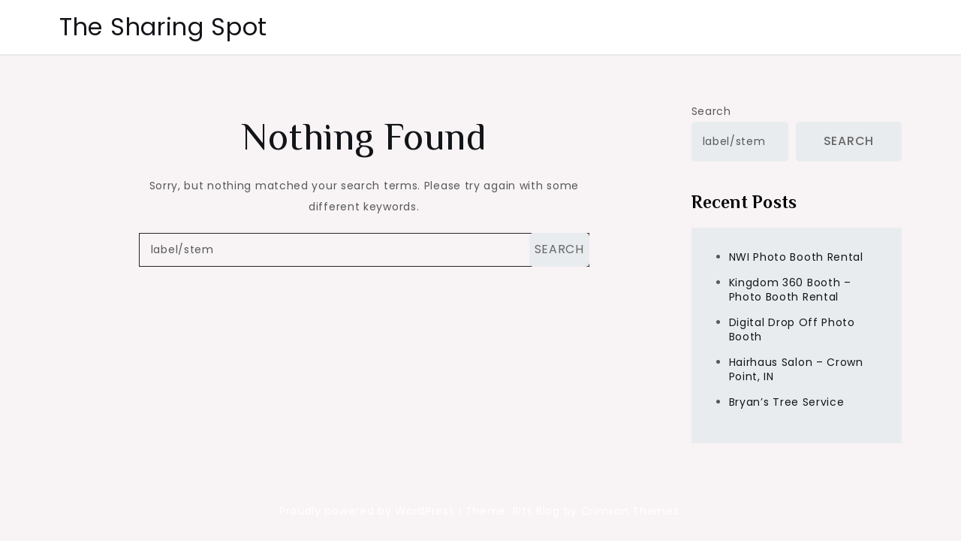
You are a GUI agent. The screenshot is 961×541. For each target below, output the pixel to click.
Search (711, 111)
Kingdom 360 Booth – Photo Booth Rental (790, 289)
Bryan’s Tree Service (787, 402)
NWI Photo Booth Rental (796, 256)
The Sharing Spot (163, 27)
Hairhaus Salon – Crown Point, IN (796, 369)
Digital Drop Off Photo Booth (792, 329)
